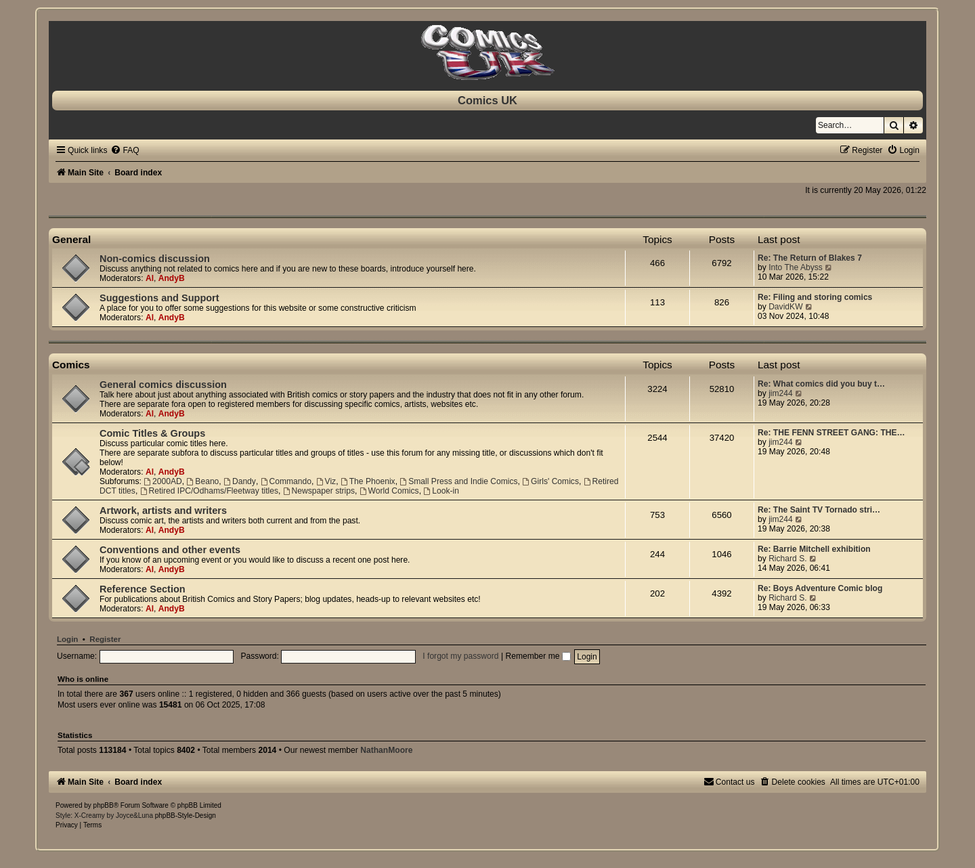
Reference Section (143, 589)
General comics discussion (163, 384)
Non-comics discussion (155, 258)
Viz (326, 481)
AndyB (171, 278)
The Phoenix (368, 481)
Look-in (441, 491)
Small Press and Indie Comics (458, 481)
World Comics (389, 491)
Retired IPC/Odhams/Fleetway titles (209, 491)
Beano (203, 481)
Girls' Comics (550, 481)
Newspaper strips (319, 491)
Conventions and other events (170, 549)
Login (67, 639)
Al (150, 278)
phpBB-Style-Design (185, 815)
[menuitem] (124, 150)
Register (105, 639)
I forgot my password (460, 656)
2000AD (163, 481)
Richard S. (787, 558)
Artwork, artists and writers (163, 510)
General (71, 239)
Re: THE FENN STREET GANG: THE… (831, 432)
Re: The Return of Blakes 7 (810, 258)
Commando (286, 481)
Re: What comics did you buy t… (821, 384)
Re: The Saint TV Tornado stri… (819, 510)
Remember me (537, 656)
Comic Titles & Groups (152, 433)
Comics (71, 364)
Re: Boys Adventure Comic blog (820, 588)
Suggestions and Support (159, 297)
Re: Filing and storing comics (815, 297)
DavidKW (785, 306)
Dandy (239, 481)
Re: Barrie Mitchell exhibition (814, 549)
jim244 (780, 393)
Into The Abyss (795, 267)
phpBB (103, 805)
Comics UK (487, 100)
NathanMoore (386, 750)
